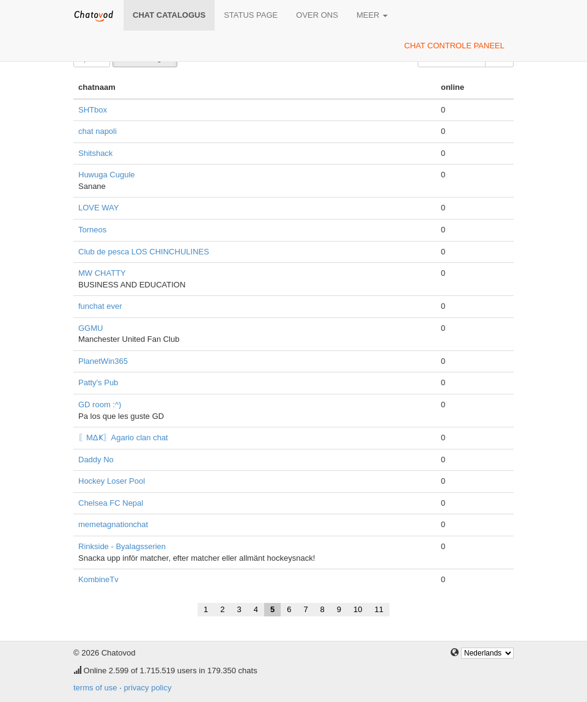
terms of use (95, 687)
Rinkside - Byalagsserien (122, 546)
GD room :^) (99, 404)
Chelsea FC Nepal (110, 503)
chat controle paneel (454, 45)
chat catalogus (169, 15)
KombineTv (98, 579)
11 (379, 609)
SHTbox (92, 109)
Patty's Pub (98, 382)
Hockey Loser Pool (111, 481)
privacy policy (147, 687)
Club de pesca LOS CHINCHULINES (143, 251)
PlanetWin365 (103, 361)
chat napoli (97, 131)
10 (357, 609)
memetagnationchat (113, 524)
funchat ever (100, 306)
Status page (251, 15)
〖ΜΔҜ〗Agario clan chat (123, 437)
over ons (317, 15)
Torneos (92, 229)
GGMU (90, 328)
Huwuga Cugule (106, 174)
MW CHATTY (102, 273)
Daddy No (96, 459)
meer (372, 15)
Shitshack (95, 153)
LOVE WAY (98, 207)
